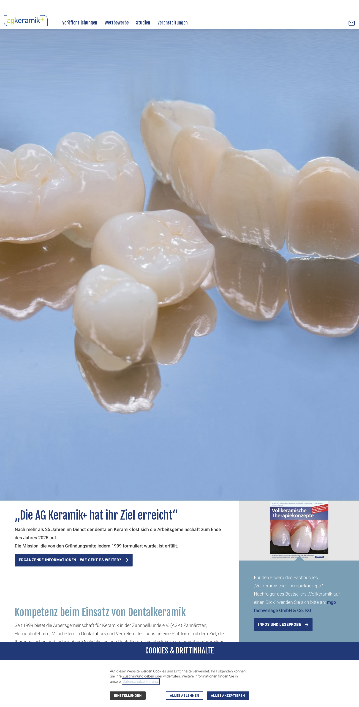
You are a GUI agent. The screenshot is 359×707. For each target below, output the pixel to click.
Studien (143, 23)
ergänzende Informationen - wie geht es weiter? (70, 560)
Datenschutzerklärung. (141, 681)
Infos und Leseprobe (279, 624)
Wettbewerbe (117, 23)
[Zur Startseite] (26, 20)
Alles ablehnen (184, 695)
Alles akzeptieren (228, 695)
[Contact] (351, 23)
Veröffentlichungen (79, 23)
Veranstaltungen (173, 23)
